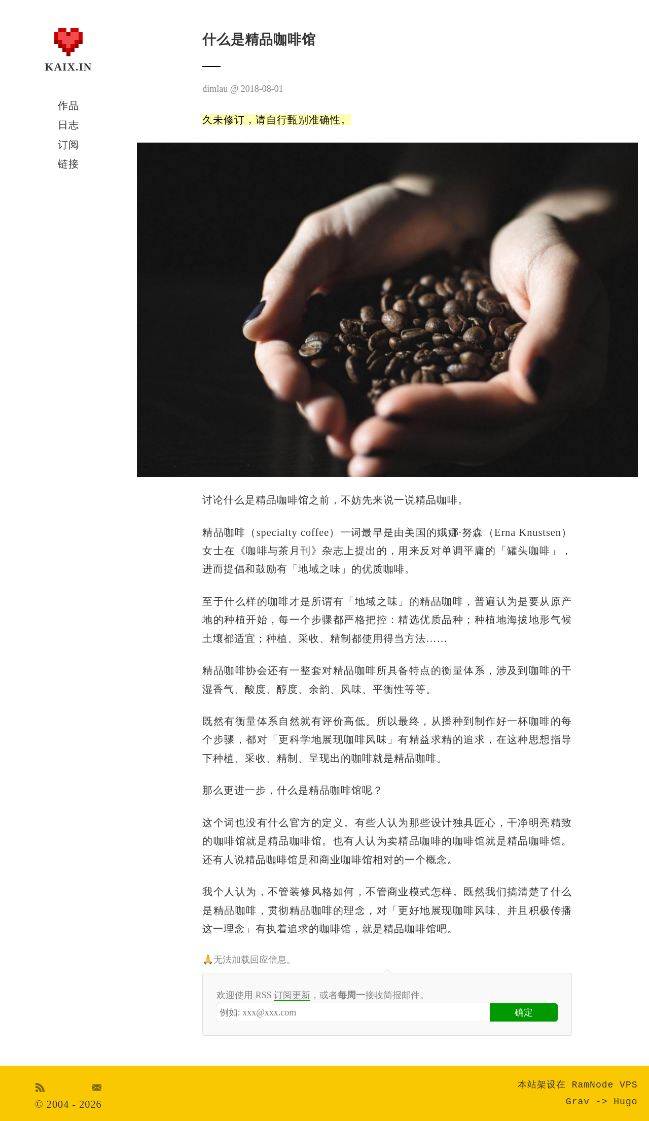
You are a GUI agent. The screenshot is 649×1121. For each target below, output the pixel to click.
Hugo (625, 1102)
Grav (578, 1102)
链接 (68, 163)
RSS (40, 1087)
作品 (68, 105)
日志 (68, 124)
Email (97, 1087)
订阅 (68, 144)
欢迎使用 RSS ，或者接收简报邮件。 (323, 995)
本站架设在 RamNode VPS (578, 1085)
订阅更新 (292, 995)
